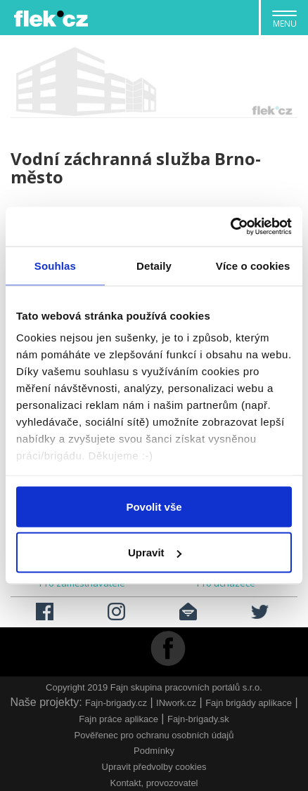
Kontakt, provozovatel (154, 783)
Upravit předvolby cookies (154, 766)
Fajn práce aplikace (118, 719)
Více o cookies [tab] (253, 265)
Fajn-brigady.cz (116, 703)
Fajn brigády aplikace (248, 703)
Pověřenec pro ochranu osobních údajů (154, 735)
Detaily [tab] (154, 265)
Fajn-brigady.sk (198, 719)
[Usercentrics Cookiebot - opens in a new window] (230, 227)
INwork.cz (176, 703)
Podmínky (154, 750)
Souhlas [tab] (55, 265)
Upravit (154, 552)
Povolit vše (153, 506)
